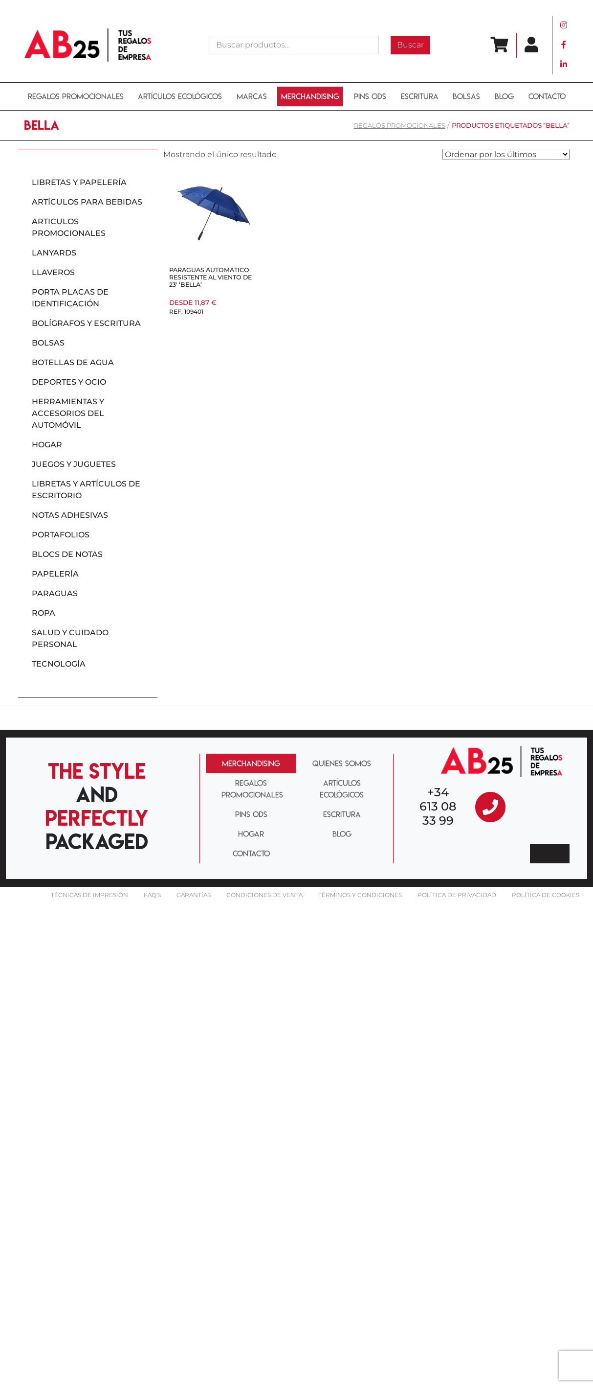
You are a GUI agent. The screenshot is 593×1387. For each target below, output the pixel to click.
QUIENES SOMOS (341, 763)
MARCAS (252, 96)
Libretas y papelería (79, 182)
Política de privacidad (456, 895)
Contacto (547, 96)
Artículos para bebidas (87, 202)
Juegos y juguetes (74, 464)
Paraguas (55, 593)
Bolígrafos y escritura (86, 323)
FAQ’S (152, 895)
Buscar (410, 44)
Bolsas (48, 342)
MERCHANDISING (251, 763)
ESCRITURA (420, 96)
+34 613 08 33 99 (437, 806)
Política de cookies (545, 895)
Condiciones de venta (264, 895)
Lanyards (54, 252)
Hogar (47, 444)
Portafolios (60, 534)
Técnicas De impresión (89, 895)
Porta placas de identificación (70, 297)
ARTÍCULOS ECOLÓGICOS (180, 96)
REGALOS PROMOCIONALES (76, 96)
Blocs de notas (67, 554)
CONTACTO (251, 853)
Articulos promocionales (69, 227)
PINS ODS (370, 96)
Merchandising (310, 96)
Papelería (55, 573)
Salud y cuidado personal (70, 638)
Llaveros (53, 272)
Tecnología (59, 664)
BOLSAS (466, 96)
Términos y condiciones (360, 895)
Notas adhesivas (70, 515)
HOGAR (251, 834)
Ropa (43, 613)
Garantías (193, 895)
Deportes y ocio (69, 382)
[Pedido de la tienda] (506, 154)
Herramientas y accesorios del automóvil (68, 413)
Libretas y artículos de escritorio (86, 489)
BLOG (504, 96)
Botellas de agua (73, 362)
